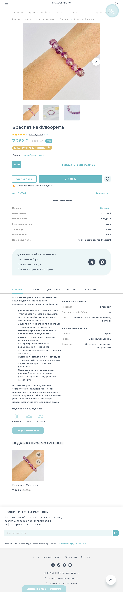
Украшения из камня (46, 19)
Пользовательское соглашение (61, 583)
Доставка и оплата (52, 557)
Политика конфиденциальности (61, 578)
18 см (17, 164)
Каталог (28, 19)
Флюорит (105, 208)
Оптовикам (71, 557)
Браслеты (64, 19)
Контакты (85, 557)
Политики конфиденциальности (72, 544)
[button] (96, 62)
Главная (16, 19)
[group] (61, 61)
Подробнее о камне (28, 430)
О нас (36, 557)
